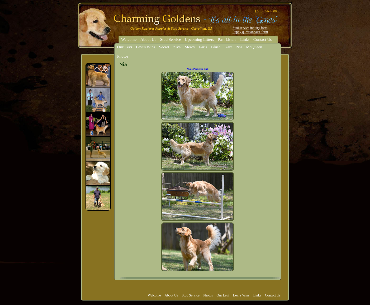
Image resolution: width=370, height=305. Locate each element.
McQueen (254, 47)
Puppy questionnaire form (250, 32)
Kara (228, 47)
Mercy (190, 47)
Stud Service (170, 39)
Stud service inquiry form (249, 28)
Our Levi (124, 47)
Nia (239, 47)
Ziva (177, 47)
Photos (122, 56)
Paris (203, 47)
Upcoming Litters (199, 39)
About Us (148, 39)
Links (244, 39)
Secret (164, 47)
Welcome (129, 39)
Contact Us (262, 39)
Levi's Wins (145, 47)
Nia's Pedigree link (197, 68)
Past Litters (227, 39)
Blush (216, 47)
